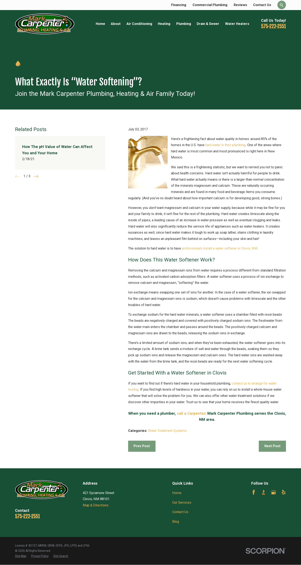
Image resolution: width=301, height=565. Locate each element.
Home (176, 493)
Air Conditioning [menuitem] (139, 24)
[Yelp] (283, 492)
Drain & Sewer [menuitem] (208, 24)
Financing (178, 5)
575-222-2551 (273, 26)
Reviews (240, 5)
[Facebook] (253, 492)
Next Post (272, 446)
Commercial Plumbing (210, 5)
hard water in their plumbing (225, 145)
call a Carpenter (191, 413)
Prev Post (142, 446)
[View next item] (36, 176)
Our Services (181, 503)
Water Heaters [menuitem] (237, 24)
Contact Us (262, 5)
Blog (175, 522)
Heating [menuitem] (164, 24)
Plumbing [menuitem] (183, 24)
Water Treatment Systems (167, 431)
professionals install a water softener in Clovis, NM (220, 248)
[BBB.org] (263, 492)
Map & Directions (95, 505)
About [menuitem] (116, 24)
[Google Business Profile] (273, 492)
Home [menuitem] (100, 24)
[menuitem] (20, 556)
